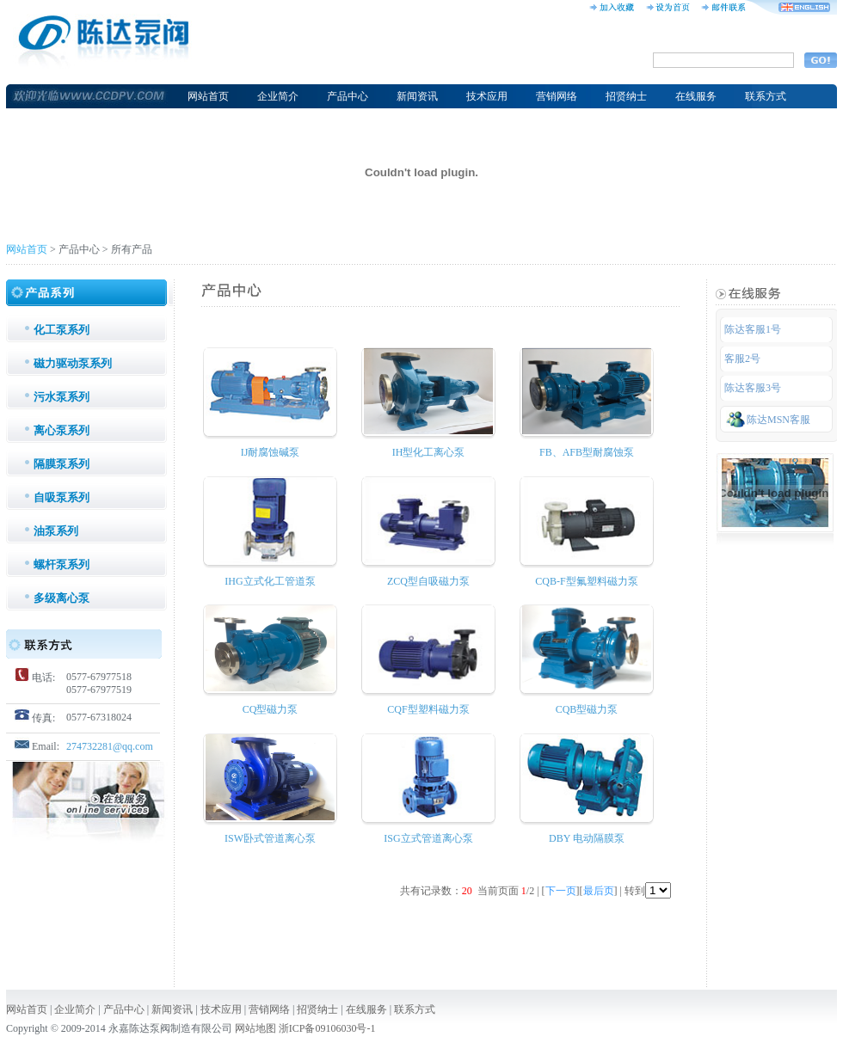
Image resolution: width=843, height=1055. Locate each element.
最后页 (598, 891)
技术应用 (487, 96)
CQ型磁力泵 (270, 709)
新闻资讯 (417, 96)
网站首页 (208, 96)
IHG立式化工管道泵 (270, 581)
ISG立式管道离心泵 (428, 838)
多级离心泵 (61, 598)
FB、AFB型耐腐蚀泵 (586, 452)
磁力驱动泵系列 (73, 363)
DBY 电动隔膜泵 (587, 838)
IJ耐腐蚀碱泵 (270, 452)
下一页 (560, 891)
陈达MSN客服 (768, 418)
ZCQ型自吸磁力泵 (428, 581)
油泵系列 (56, 530)
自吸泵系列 (61, 497)
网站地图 (255, 1028)
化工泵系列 (61, 329)
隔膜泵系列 (61, 463)
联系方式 (765, 96)
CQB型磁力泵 (587, 709)
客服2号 (742, 359)
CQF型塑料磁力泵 (428, 709)
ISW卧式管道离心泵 (270, 838)
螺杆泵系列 (61, 564)
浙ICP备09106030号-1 (327, 1028)
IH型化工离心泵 (428, 452)
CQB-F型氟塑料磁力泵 (586, 581)
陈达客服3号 (752, 388)
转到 (648, 891)
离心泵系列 (61, 430)
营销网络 (556, 96)
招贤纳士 (626, 96)
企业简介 (277, 96)
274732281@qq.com (109, 746)
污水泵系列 (61, 396)
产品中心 (347, 96)
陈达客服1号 (752, 329)
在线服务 (696, 96)
